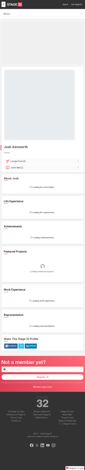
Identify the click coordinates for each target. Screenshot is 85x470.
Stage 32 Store (69, 424)
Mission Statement (41, 411)
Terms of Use (16, 418)
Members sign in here (42, 387)
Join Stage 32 (76, 4)
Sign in (65, 4)
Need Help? (67, 414)
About (6, 13)
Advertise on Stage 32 (15, 414)
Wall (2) (43, 167)
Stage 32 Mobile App (67, 421)
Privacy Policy (67, 418)
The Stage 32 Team (16, 411)
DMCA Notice (41, 418)
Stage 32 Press (67, 411)
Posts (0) (43, 161)
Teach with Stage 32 (42, 414)
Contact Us (16, 421)
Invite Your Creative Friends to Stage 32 (42, 436)
